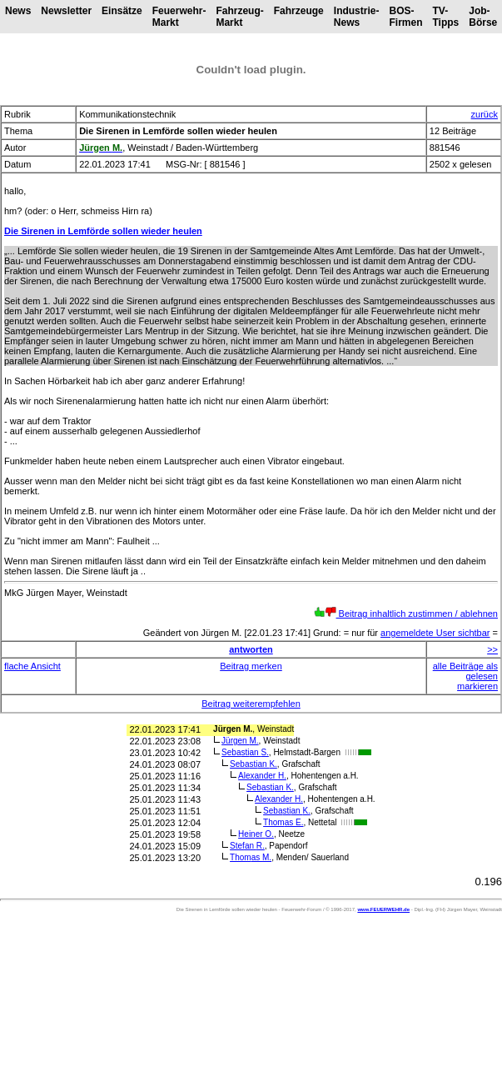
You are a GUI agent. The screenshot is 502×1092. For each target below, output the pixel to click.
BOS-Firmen (405, 16)
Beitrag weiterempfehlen (251, 704)
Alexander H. (262, 775)
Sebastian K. (253, 764)
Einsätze (122, 11)
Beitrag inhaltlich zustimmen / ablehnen (406, 614)
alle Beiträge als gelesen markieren (465, 676)
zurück (484, 114)
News (18, 11)
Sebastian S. (245, 752)
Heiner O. (256, 834)
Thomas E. (283, 822)
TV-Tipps (445, 16)
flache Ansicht (32, 666)
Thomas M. (250, 857)
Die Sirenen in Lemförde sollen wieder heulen (103, 231)
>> (492, 649)
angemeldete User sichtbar (435, 633)
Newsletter (66, 11)
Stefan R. (247, 845)
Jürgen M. (239, 740)
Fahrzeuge (299, 11)
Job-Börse (483, 16)
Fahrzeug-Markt (239, 16)
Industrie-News (357, 16)
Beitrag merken (251, 666)
